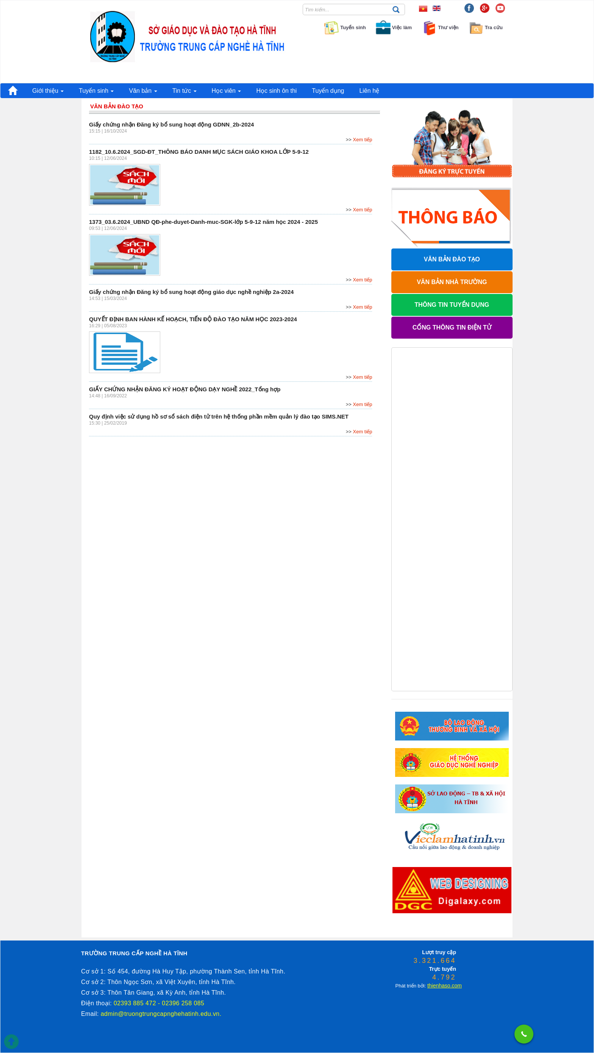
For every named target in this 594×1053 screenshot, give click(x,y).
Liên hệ (369, 90)
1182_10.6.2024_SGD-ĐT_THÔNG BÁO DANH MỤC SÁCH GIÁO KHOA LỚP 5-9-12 (199, 151)
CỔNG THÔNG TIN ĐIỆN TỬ (452, 327)
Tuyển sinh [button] (96, 90)
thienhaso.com (432, 933)
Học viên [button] (226, 90)
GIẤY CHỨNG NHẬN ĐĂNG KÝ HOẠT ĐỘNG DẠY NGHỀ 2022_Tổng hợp (184, 389)
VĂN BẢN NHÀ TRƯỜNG (452, 282)
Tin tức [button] (184, 90)
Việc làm (393, 27)
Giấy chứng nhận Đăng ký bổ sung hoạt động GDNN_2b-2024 (171, 124)
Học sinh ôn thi (276, 90)
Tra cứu (485, 27)
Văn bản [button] (143, 90)
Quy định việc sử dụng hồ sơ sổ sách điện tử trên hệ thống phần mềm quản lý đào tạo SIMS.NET (219, 416)
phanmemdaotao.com (405, 933)
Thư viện (439, 27)
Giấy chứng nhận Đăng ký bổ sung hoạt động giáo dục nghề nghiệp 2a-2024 (191, 292)
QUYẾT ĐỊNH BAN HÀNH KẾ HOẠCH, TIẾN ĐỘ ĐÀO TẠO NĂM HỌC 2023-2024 (193, 319)
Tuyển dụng (328, 90)
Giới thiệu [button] (48, 90)
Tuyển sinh (344, 27)
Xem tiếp (362, 139)
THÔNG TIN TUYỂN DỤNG (451, 305)
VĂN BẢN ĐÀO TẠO (452, 259)
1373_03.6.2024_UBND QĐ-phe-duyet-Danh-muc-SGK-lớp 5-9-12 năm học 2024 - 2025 (203, 222)
